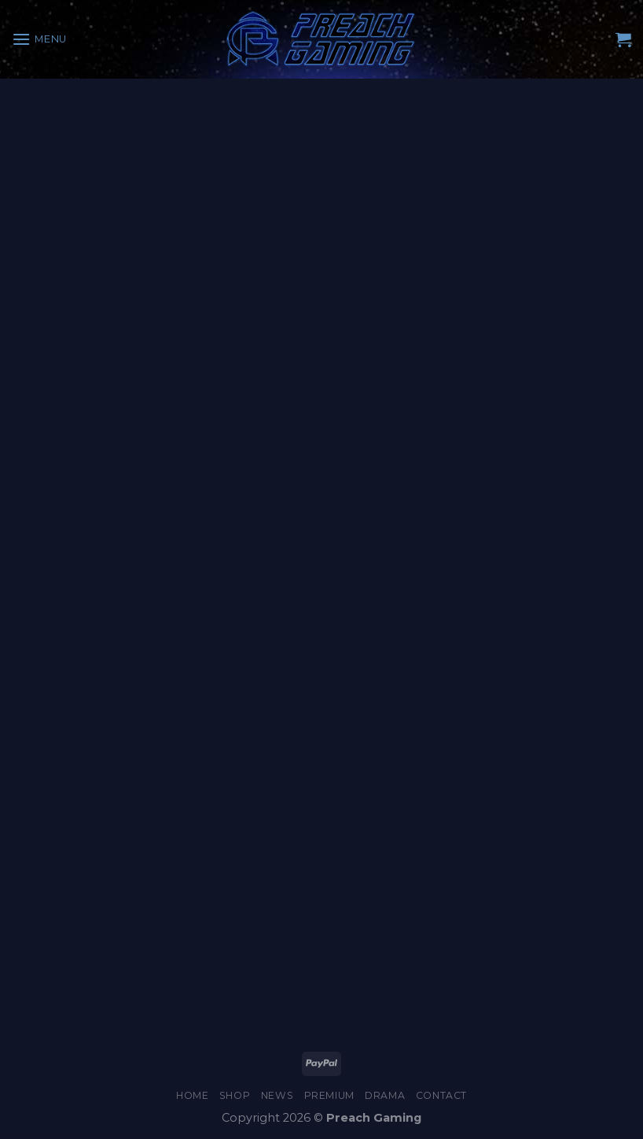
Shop (234, 1095)
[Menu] (39, 39)
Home (192, 1095)
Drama (385, 1095)
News (277, 1095)
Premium (329, 1095)
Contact (441, 1095)
